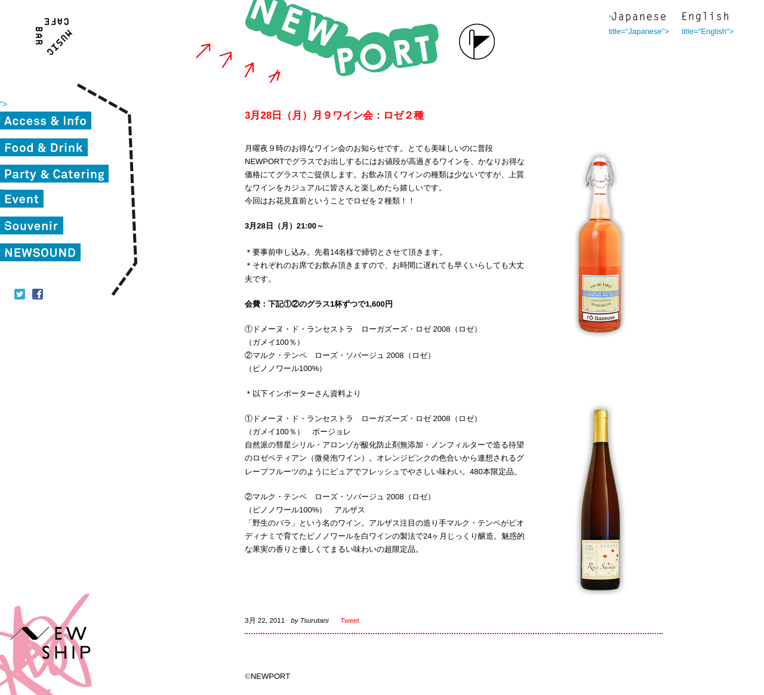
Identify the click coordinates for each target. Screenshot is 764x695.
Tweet (350, 620)
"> (3, 104)
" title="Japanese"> (638, 18)
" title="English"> (705, 18)
